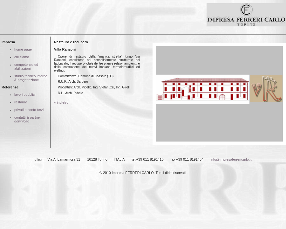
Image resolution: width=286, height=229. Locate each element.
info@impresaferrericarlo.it (230, 159)
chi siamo (21, 57)
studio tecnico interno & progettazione (30, 78)
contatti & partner (27, 119)
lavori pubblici (25, 94)
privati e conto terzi (29, 110)
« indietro (61, 102)
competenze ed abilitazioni (26, 66)
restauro (20, 102)
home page (23, 49)
